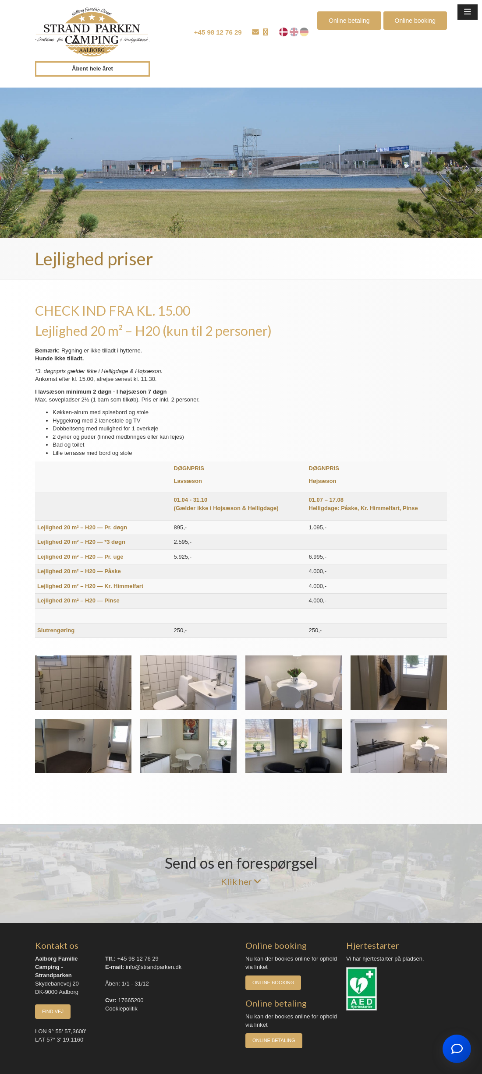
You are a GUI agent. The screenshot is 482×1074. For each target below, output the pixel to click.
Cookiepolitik (121, 1008)
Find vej (53, 1011)
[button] (467, 12)
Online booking (415, 20)
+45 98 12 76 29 (218, 32)
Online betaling (349, 20)
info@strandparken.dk (153, 967)
